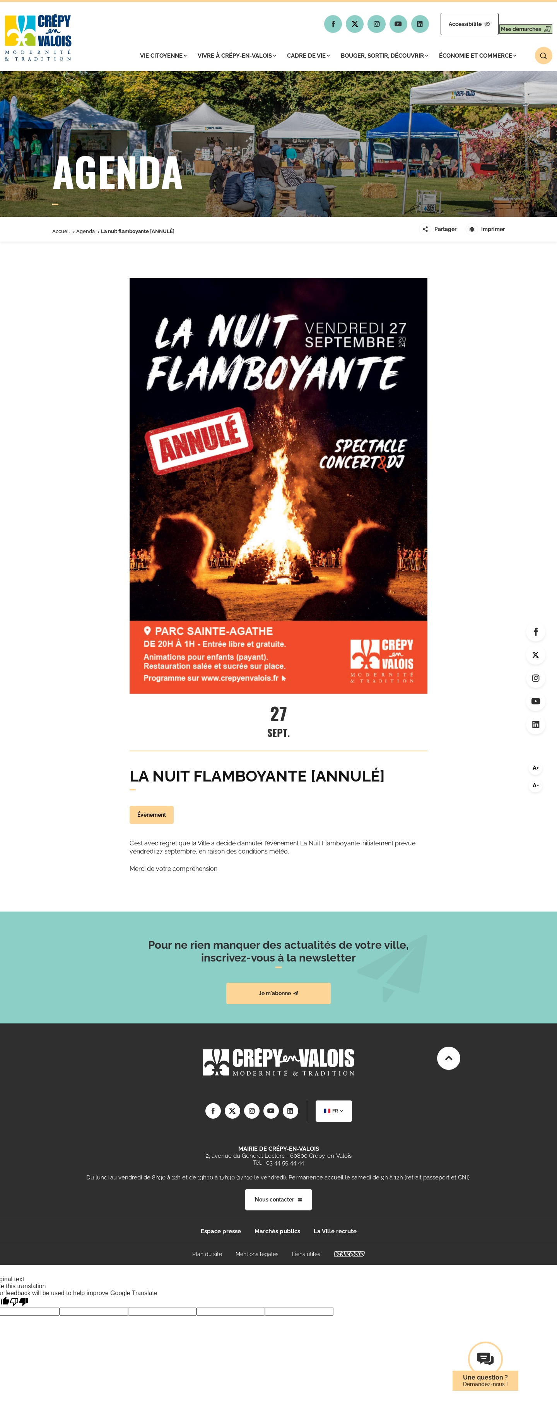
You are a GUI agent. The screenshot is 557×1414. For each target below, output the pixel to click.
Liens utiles (306, 1254)
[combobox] (334, 1111)
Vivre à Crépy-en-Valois (237, 55)
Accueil (61, 231)
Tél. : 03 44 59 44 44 (278, 1162)
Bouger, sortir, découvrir (384, 55)
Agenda (85, 231)
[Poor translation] (19, 1302)
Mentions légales (257, 1254)
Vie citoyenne (163, 55)
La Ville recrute (335, 1231)
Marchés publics (277, 1231)
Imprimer (485, 229)
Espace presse (221, 1231)
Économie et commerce (477, 55)
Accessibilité (449, 24)
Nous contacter (278, 1199)
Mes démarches (519, 24)
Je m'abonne (278, 993)
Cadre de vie (308, 55)
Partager (437, 229)
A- (536, 785)
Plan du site (207, 1254)
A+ (536, 767)
